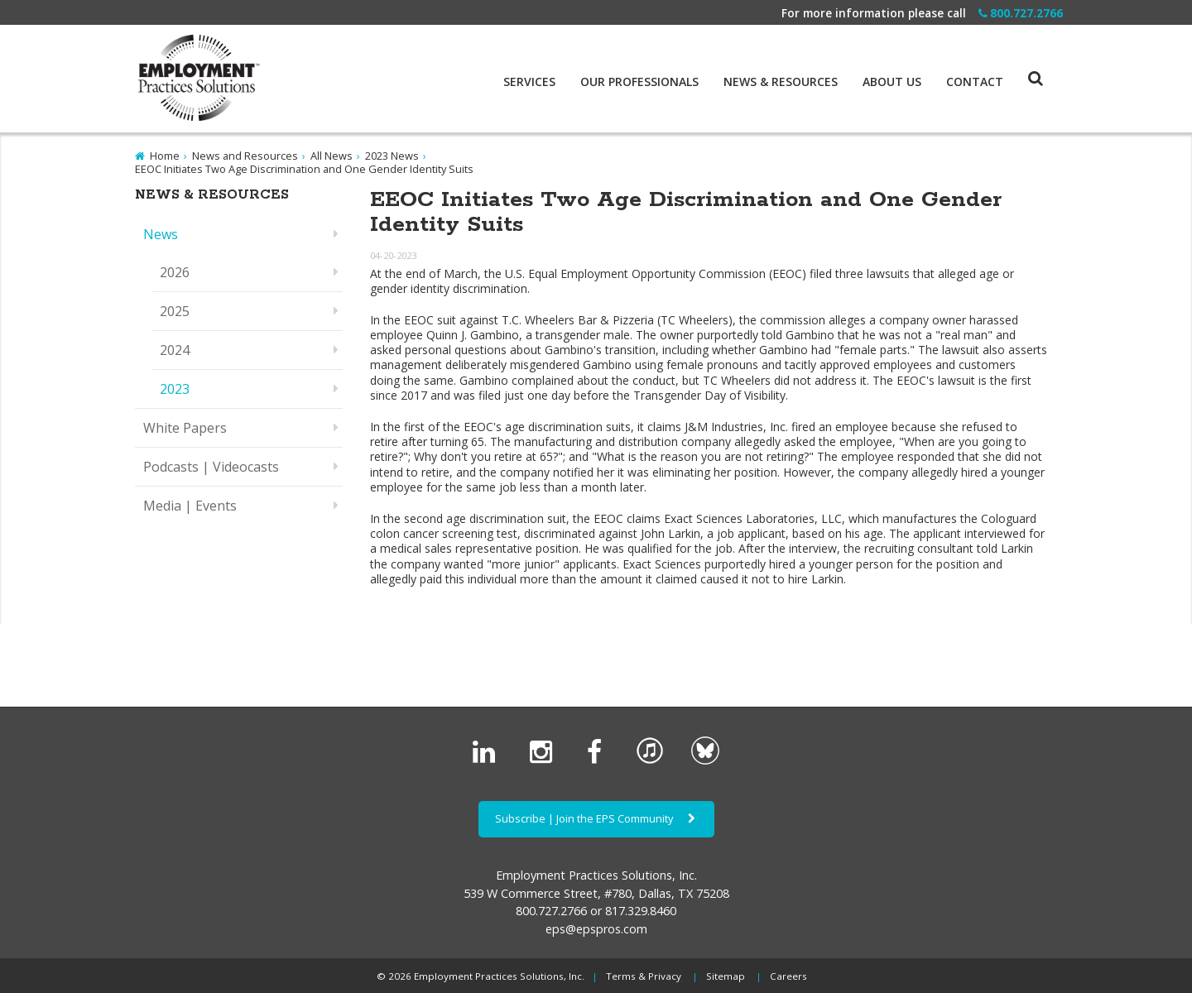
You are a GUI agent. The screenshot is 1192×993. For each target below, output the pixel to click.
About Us (892, 82)
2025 (175, 311)
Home (165, 155)
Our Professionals (639, 82)
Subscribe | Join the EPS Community (596, 818)
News (160, 234)
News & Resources (780, 82)
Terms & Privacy (643, 976)
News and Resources (245, 155)
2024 (175, 350)
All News (331, 155)
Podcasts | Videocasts (211, 467)
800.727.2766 (1020, 13)
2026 (175, 272)
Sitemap (725, 976)
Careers (788, 976)
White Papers (185, 428)
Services (529, 82)
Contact (974, 82)
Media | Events (190, 505)
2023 (175, 389)
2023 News (392, 155)
